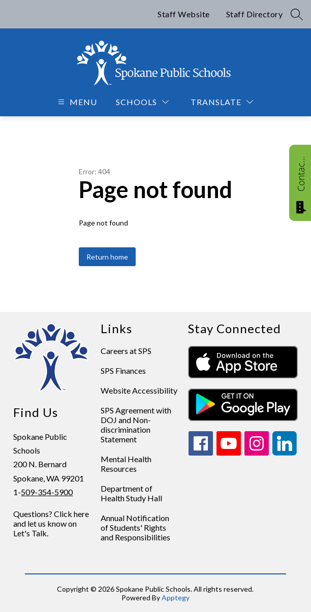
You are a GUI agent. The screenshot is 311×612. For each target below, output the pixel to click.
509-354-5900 (47, 492)
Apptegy (176, 597)
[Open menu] (76, 101)
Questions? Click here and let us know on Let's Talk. (51, 523)
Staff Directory (254, 14)
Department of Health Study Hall (131, 493)
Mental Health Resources (126, 463)
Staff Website (184, 14)
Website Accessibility (139, 390)
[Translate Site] (222, 101)
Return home (107, 256)
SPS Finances (123, 370)
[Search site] (297, 14)
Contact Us (301, 173)
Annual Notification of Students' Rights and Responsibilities (135, 527)
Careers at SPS (126, 351)
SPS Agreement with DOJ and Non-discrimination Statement (136, 424)
